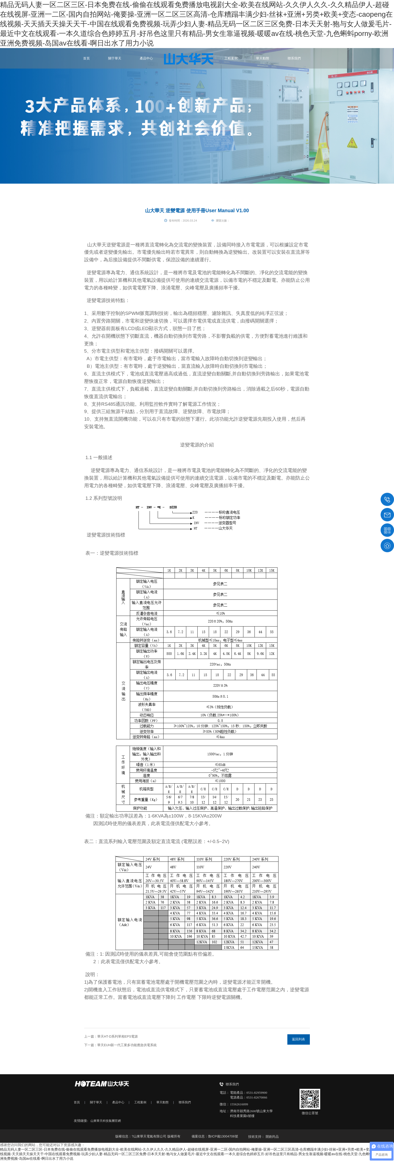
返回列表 (298, 1039)
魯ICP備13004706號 (223, 1136)
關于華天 (114, 58)
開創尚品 (272, 1136)
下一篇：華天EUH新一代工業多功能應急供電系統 (120, 1045)
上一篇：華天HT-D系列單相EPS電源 (111, 1036)
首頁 (86, 58)
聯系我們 (294, 58)
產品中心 (146, 58)
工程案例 (231, 58)
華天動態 (262, 58)
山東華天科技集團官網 (106, 1121)
